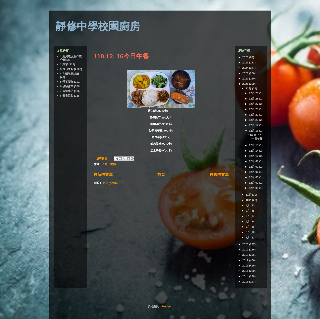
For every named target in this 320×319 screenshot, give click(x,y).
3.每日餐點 (109, 164)
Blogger (166, 306)
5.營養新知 (66, 81)
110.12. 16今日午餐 (121, 56)
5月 (248, 216)
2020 (245, 244)
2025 (245, 62)
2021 (245, 83)
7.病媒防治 (66, 91)
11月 (249, 194)
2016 (245, 265)
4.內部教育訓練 (69, 73)
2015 (245, 270)
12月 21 (254, 119)
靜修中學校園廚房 (98, 26)
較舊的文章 (219, 174)
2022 (245, 78)
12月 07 (254, 166)
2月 (248, 232)
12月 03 (254, 177)
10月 (249, 200)
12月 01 (254, 188)
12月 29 (254, 93)
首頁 (161, 174)
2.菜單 (64, 64)
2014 (245, 276)
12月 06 (254, 172)
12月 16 (254, 130)
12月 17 (254, 125)
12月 (249, 88)
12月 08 (254, 161)
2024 (245, 67)
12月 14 (254, 150)
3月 (248, 226)
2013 (245, 281)
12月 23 (254, 109)
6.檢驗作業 (66, 86)
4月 (248, 221)
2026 (245, 57)
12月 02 (254, 182)
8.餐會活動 (66, 95)
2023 (245, 73)
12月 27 (254, 103)
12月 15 (254, 145)
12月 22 (254, 114)
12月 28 (254, 98)
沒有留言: (102, 158)
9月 (248, 205)
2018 (245, 254)
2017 (245, 260)
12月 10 (254, 155)
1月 (248, 237)
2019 (245, 249)
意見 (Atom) (110, 182)
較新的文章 (103, 174)
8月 (248, 210)
